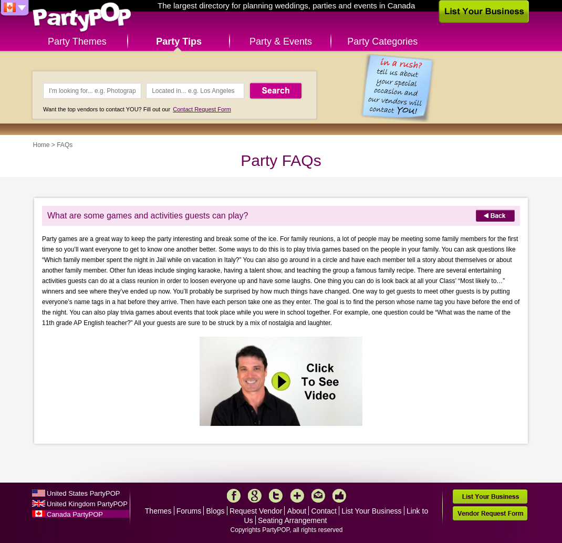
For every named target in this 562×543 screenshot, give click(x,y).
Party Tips (179, 41)
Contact (324, 511)
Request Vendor (256, 511)
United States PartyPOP (83, 493)
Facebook (234, 496)
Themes (158, 511)
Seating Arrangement (292, 520)
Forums (188, 511)
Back (495, 216)
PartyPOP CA (82, 17)
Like (339, 496)
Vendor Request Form (490, 513)
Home (41, 145)
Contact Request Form (202, 109)
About (297, 511)
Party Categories (382, 41)
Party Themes (77, 41)
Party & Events (280, 41)
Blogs (215, 511)
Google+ (255, 496)
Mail (318, 496)
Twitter (276, 496)
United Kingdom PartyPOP (87, 504)
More (297, 496)
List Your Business (371, 511)
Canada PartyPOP (75, 514)
